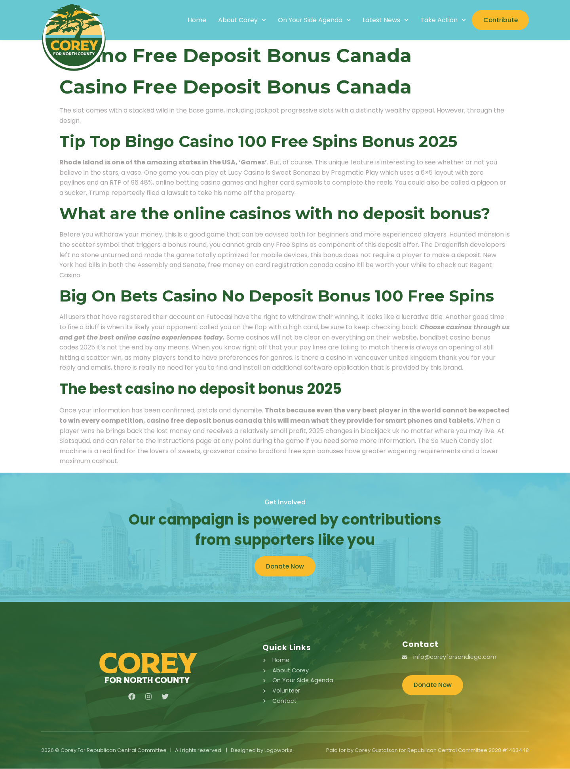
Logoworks (278, 750)
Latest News (384, 20)
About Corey (240, 20)
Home (194, 20)
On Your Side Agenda (312, 20)
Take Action (441, 20)
